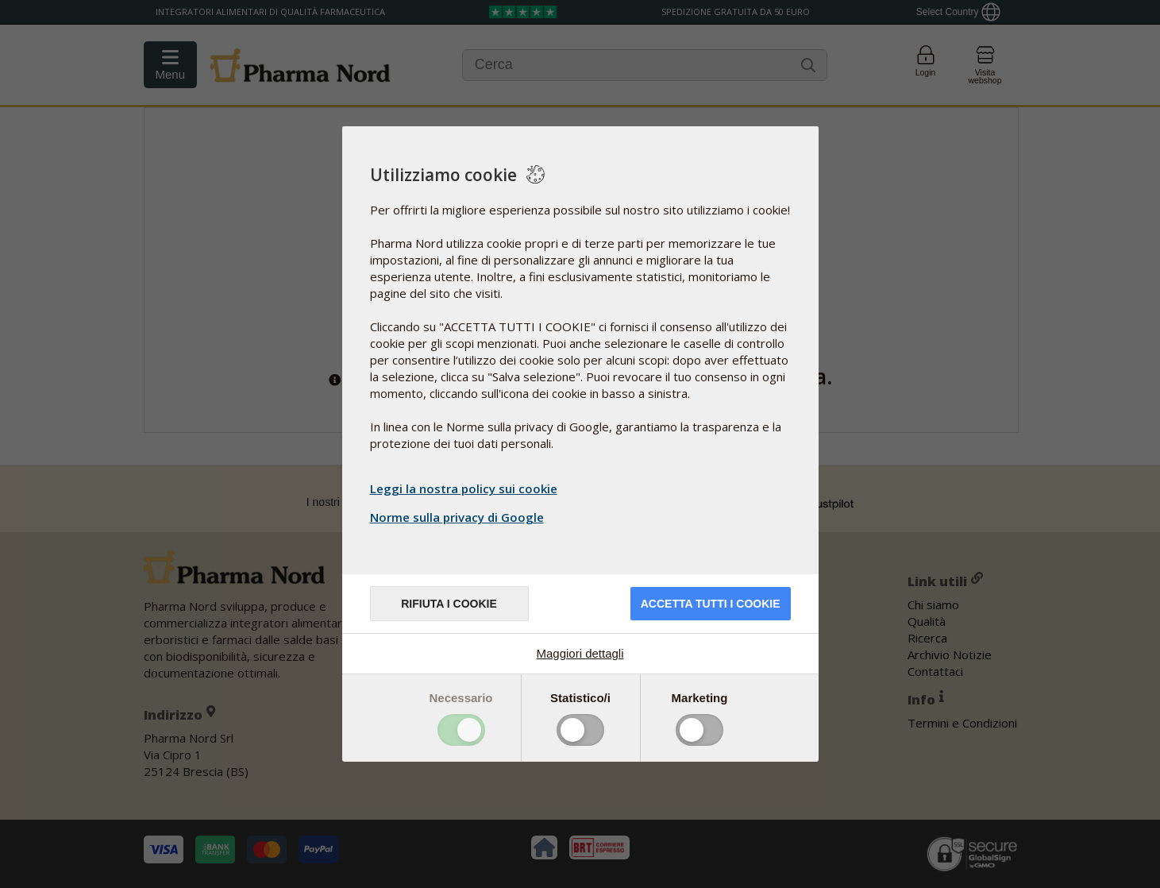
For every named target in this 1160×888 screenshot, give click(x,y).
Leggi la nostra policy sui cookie (463, 488)
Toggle (461, 730)
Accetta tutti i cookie (710, 603)
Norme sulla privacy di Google (459, 517)
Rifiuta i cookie (449, 603)
